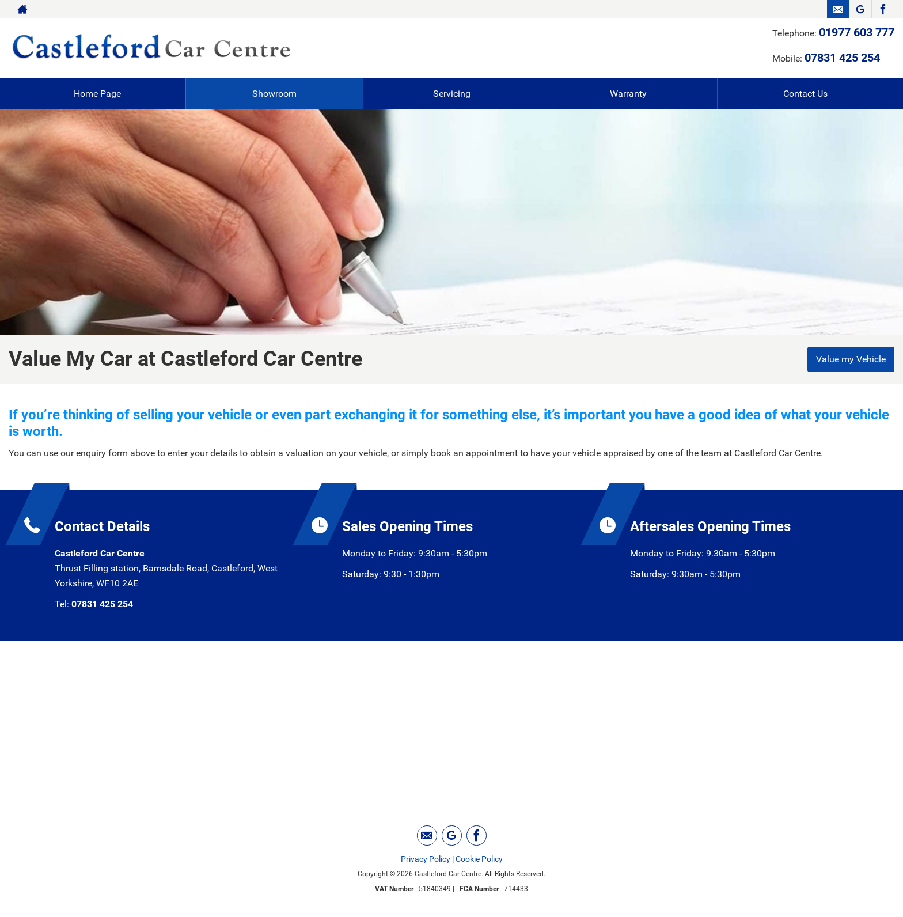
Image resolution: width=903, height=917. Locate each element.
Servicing (452, 93)
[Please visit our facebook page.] (882, 9)
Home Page (97, 93)
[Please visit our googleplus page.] (860, 9)
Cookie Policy (479, 858)
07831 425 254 (842, 58)
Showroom (274, 93)
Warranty (628, 93)
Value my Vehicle (851, 359)
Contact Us (805, 93)
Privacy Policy (425, 858)
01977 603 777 (856, 32)
